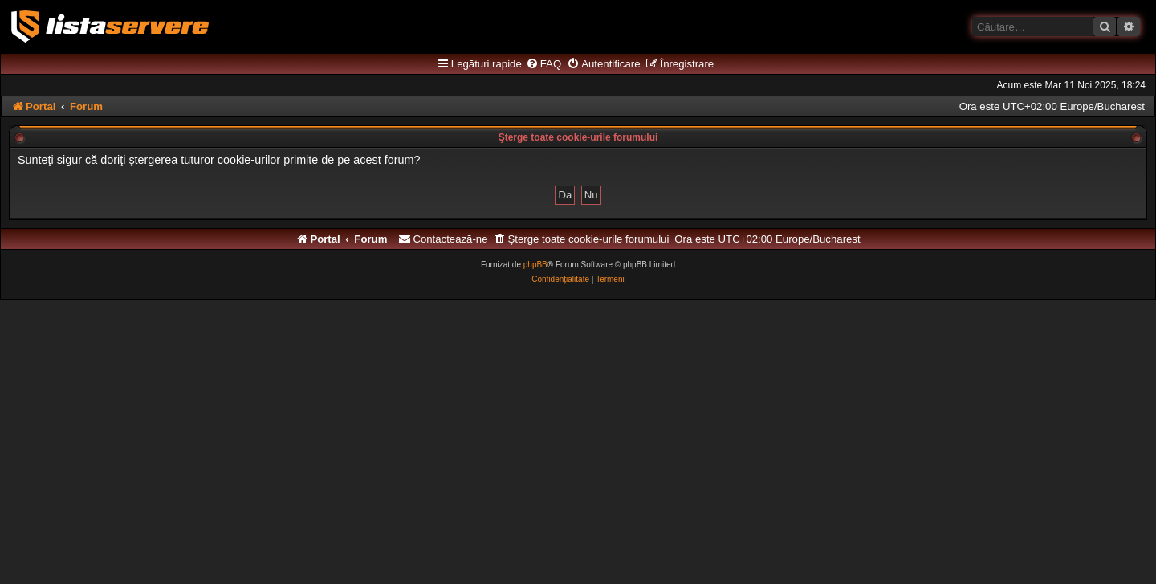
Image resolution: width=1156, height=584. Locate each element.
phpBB (535, 264)
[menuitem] (543, 64)
